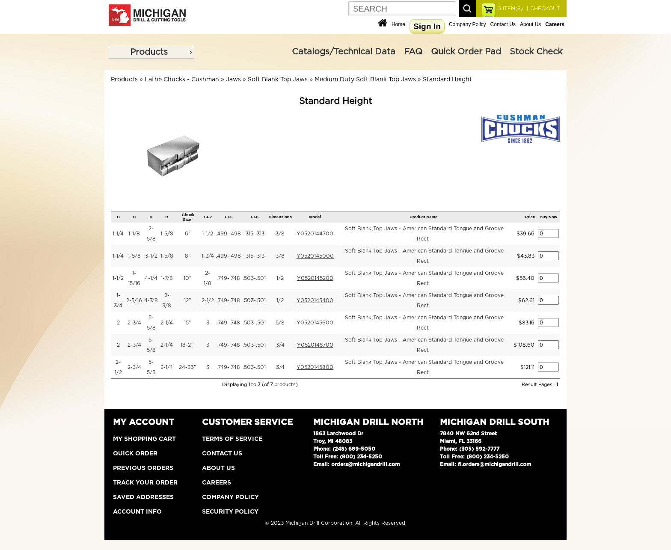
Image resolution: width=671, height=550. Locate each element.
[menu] (151, 52)
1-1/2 (207, 233)
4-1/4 (151, 278)
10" (187, 278)
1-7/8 (167, 278)
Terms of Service (232, 439)
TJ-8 (254, 216)
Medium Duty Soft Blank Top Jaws (365, 80)
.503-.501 (254, 278)
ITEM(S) (510, 8)
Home (398, 24)
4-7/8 (151, 300)
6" (187, 233)
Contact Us (503, 24)
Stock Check (536, 52)
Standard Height (447, 80)
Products (149, 52)
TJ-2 (207, 216)
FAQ (413, 52)
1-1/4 (118, 233)
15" (187, 322)
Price (530, 216)
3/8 (280, 233)
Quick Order (135, 454)
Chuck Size (188, 217)
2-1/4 (166, 322)
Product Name (423, 216)
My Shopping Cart (144, 439)
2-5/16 (134, 300)
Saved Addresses (143, 497)
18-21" (188, 345)
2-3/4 (134, 322)
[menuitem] (151, 52)
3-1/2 (151, 256)
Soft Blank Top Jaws (278, 80)
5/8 (280, 322)
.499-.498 (228, 233)
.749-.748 (228, 278)
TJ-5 (228, 216)
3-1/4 (166, 367)
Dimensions (280, 216)
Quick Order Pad (466, 52)
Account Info (137, 512)
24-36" (187, 367)
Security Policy (230, 512)
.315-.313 (254, 233)
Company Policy (467, 24)
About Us (530, 24)
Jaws (233, 80)
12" (187, 300)
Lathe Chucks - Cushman (182, 80)
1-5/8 (166, 233)
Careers (216, 483)
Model (315, 216)
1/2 (280, 278)
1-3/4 (208, 256)
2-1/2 (208, 300)
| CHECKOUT (542, 8)
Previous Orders (143, 468)
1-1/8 (134, 233)
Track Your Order (145, 483)
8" (187, 256)
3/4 (280, 345)
